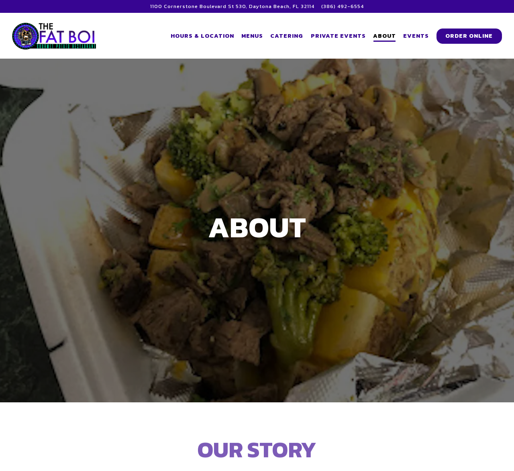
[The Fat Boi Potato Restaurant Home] (56, 35)
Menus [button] (252, 35)
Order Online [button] (469, 35)
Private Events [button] (338, 35)
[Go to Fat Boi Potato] (232, 6)
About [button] (384, 35)
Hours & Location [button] (202, 35)
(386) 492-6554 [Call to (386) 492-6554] (342, 6)
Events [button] (416, 35)
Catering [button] (286, 35)
